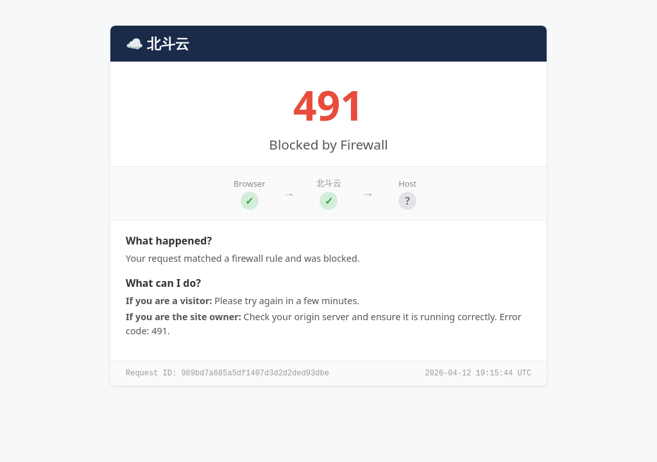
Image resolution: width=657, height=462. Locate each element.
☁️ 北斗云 (157, 43)
